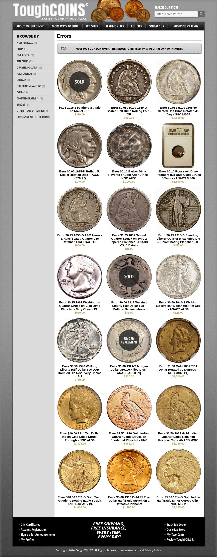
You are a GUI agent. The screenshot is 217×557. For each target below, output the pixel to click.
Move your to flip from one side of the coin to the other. (129, 48)
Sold (79, 81)
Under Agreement (129, 340)
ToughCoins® (82, 11)
